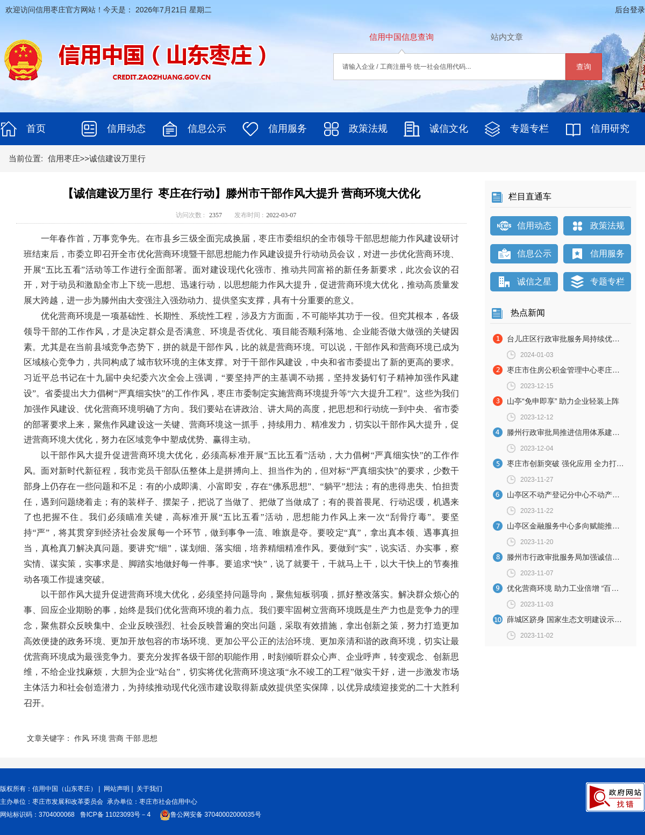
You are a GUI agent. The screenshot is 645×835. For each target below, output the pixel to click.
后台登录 (630, 9)
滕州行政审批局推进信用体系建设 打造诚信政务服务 (569, 432)
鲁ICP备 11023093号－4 (116, 814)
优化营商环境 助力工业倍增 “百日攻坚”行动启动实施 (569, 588)
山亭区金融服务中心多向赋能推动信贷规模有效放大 (569, 526)
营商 (116, 738)
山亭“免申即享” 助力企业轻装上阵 (563, 401)
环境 (98, 738)
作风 (81, 738)
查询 (583, 66)
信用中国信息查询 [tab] (401, 36)
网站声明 (117, 789)
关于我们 (149, 789)
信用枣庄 (64, 158)
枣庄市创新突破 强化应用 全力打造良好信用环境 (569, 463)
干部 (133, 738)
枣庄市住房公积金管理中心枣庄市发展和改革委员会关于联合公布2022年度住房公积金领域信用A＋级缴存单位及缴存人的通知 (569, 370)
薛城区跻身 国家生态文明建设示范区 (568, 619)
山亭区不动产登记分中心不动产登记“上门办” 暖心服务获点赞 (569, 494)
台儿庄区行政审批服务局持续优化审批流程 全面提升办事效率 (569, 338)
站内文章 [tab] (507, 36)
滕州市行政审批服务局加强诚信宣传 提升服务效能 (569, 557)
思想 (149, 738)
